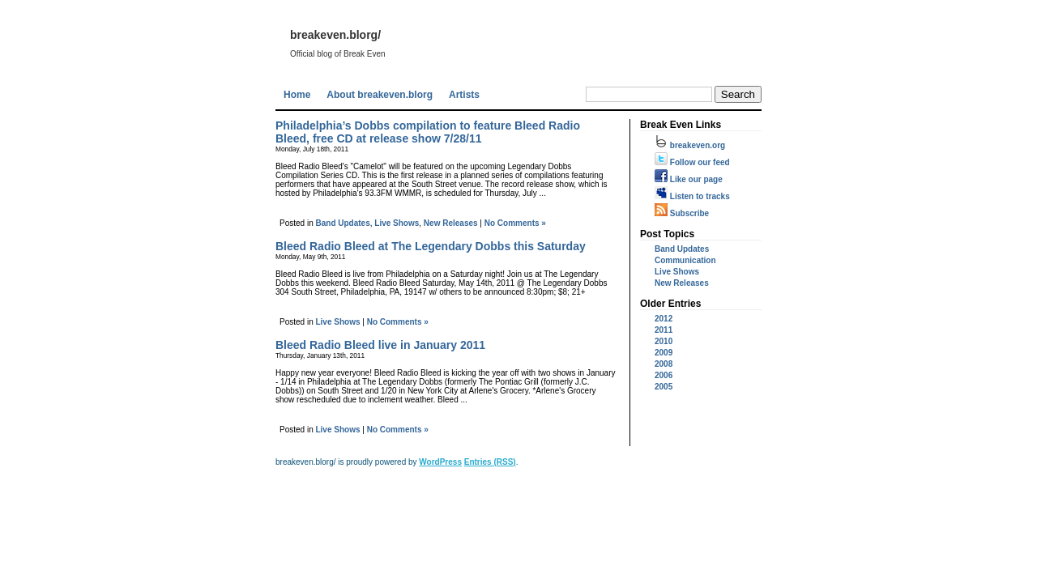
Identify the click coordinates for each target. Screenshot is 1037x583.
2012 (663, 318)
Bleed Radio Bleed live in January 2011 (380, 344)
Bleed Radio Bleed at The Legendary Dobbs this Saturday (430, 246)
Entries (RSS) (490, 461)
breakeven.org (690, 145)
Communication (685, 260)
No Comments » (515, 223)
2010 (663, 341)
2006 (663, 375)
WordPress (440, 461)
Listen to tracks (692, 196)
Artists (464, 94)
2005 (663, 386)
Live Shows (396, 223)
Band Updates (342, 223)
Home (297, 94)
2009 (663, 352)
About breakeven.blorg (379, 94)
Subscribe (682, 213)
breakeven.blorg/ (335, 34)
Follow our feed (692, 162)
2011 (663, 330)
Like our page (689, 179)
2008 (663, 364)
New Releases (451, 223)
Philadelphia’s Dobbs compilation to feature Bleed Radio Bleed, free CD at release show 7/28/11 (427, 132)
